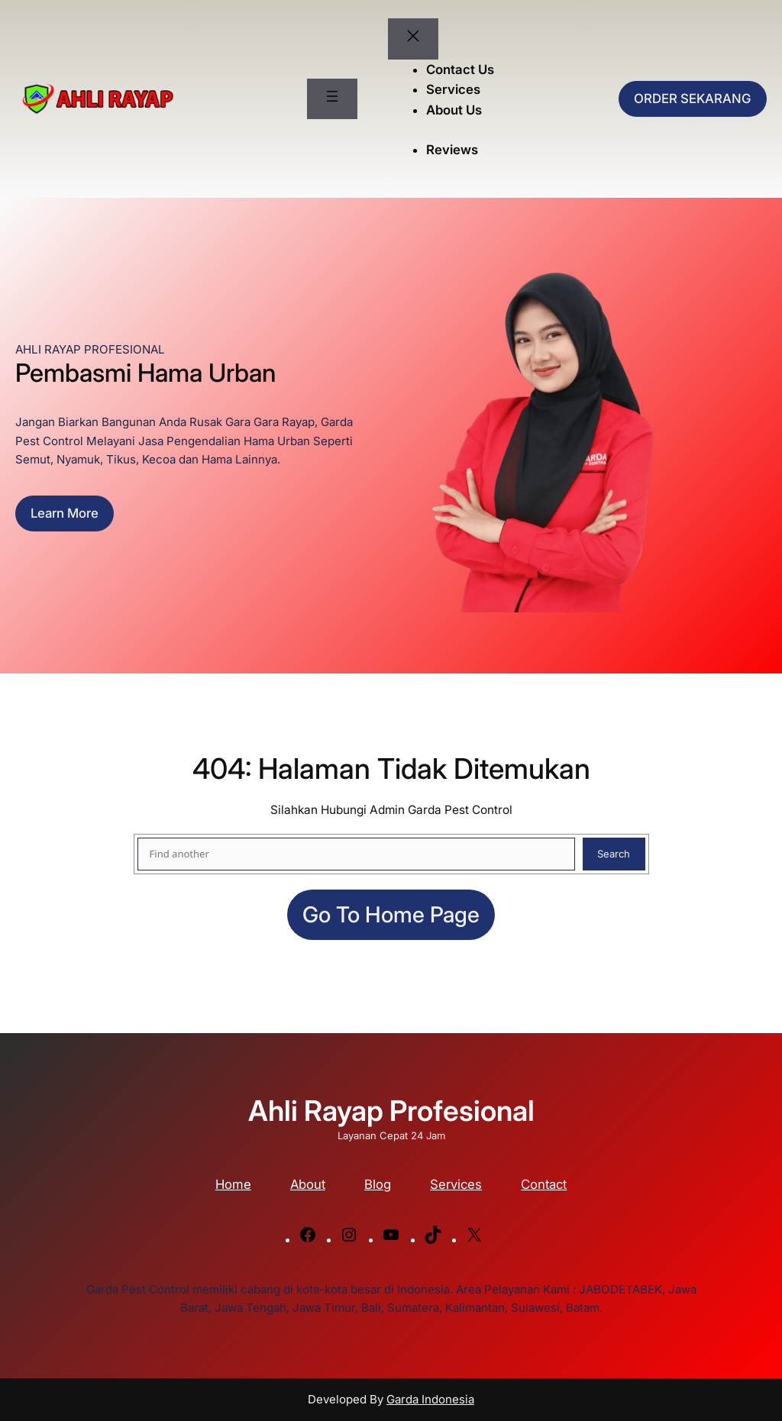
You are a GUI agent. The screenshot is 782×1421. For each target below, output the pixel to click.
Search (613, 854)
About (307, 1184)
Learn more (65, 513)
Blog (377, 1184)
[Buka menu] (332, 99)
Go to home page (391, 914)
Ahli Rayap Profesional (391, 1110)
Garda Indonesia (430, 1399)
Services (456, 1184)
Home (233, 1184)
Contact (544, 1184)
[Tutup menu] (413, 39)
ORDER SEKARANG (692, 98)
